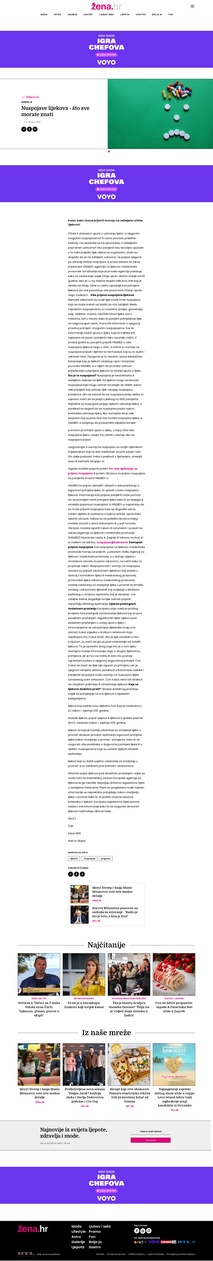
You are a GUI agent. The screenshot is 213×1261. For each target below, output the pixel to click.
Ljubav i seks (106, 14)
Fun (170, 14)
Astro (57, 14)
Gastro (88, 14)
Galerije (72, 14)
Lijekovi (74, 858)
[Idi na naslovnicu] (106, 9)
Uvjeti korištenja (155, 1255)
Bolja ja (157, 14)
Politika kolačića (136, 1255)
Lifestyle (141, 14)
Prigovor (105, 858)
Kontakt (100, 1255)
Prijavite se (151, 1140)
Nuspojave (89, 858)
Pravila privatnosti (116, 1255)
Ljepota (124, 14)
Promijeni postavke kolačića (181, 1255)
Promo (94, 1231)
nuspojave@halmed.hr (113, 542)
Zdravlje (32, 97)
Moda (44, 14)
